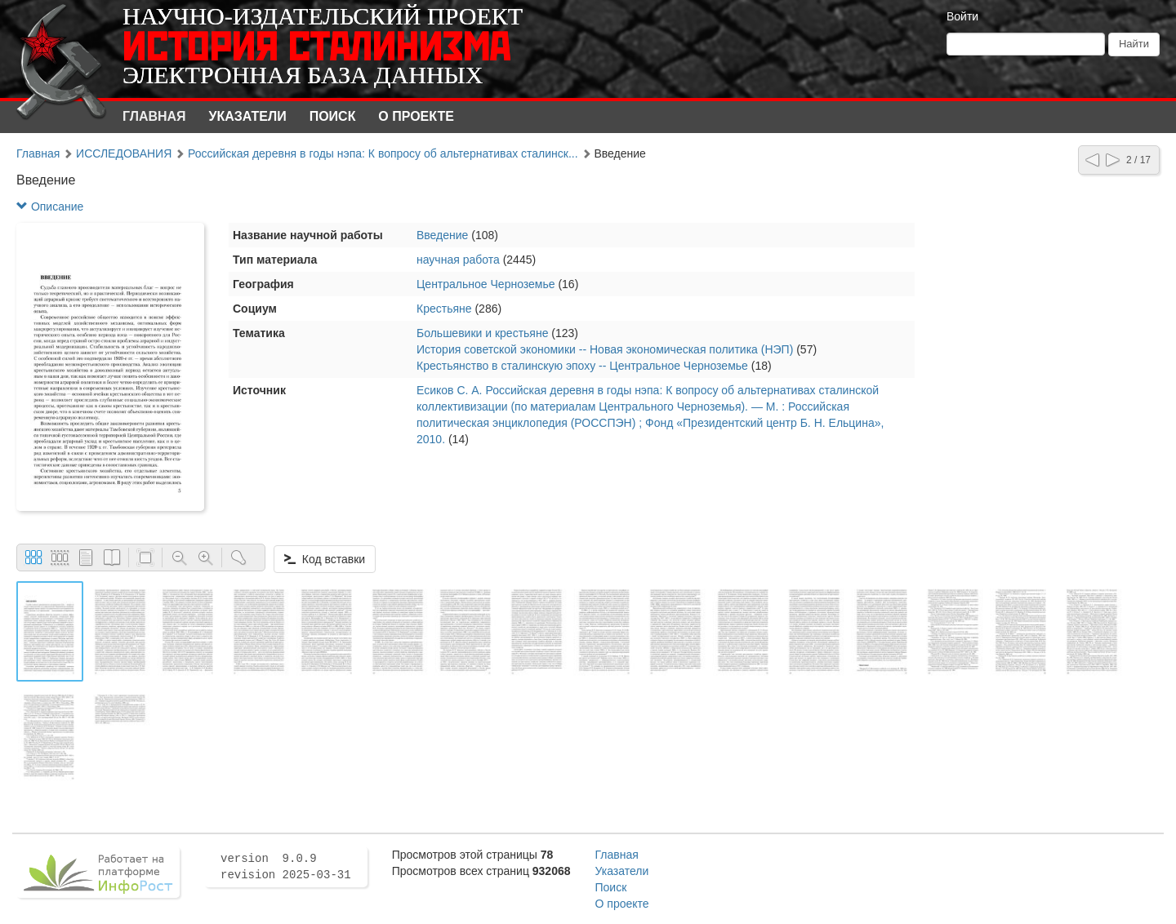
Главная (154, 116)
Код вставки (324, 559)
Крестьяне (444, 308)
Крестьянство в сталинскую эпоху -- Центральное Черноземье (582, 365)
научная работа (458, 259)
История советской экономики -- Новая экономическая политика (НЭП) (604, 349)
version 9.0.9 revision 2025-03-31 (285, 867)
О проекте (416, 116)
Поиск (333, 116)
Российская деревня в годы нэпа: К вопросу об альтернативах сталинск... (383, 153)
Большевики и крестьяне (482, 333)
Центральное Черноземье (485, 284)
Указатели (248, 116)
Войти (962, 16)
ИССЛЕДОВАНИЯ (124, 153)
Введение (442, 235)
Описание (49, 206)
